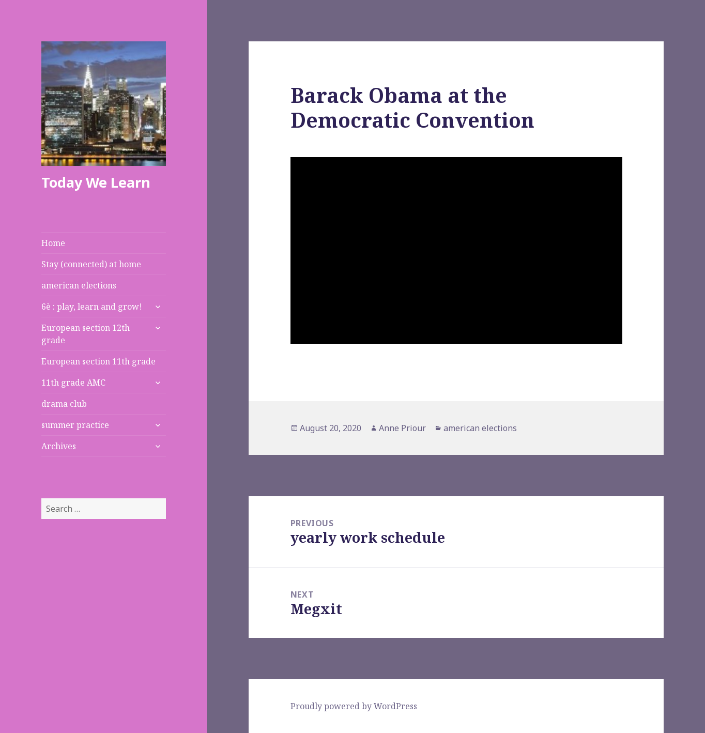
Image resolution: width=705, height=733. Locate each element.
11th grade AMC (73, 382)
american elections (78, 285)
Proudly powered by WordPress (353, 706)
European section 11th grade (98, 361)
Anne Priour (402, 428)
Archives (58, 446)
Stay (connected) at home (91, 264)
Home (53, 243)
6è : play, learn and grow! (91, 306)
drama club (64, 403)
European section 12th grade (85, 334)
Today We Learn (95, 182)
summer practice (75, 425)
